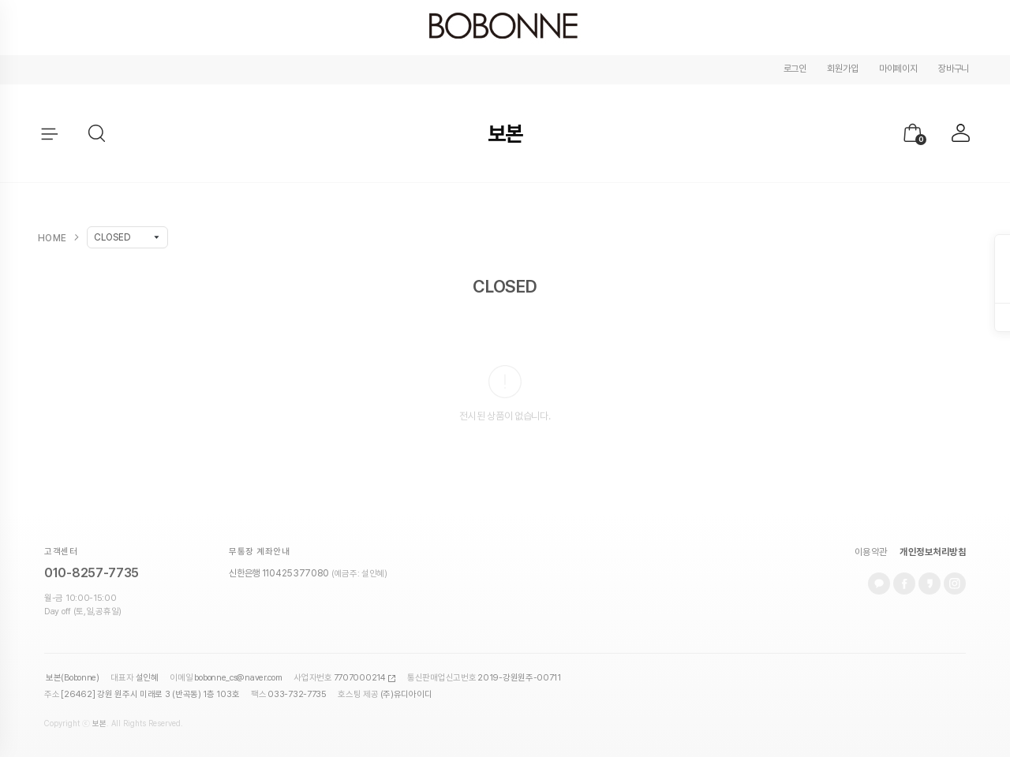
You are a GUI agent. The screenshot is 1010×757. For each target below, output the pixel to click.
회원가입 (842, 68)
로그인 (795, 68)
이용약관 (871, 551)
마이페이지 (898, 68)
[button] (98, 134)
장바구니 (953, 68)
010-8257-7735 (91, 572)
